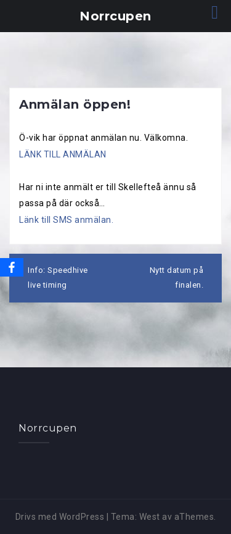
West (149, 517)
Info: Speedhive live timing (58, 277)
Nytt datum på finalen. (177, 277)
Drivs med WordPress (60, 517)
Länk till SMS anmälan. (66, 220)
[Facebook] (11, 267)
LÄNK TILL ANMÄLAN (63, 154)
